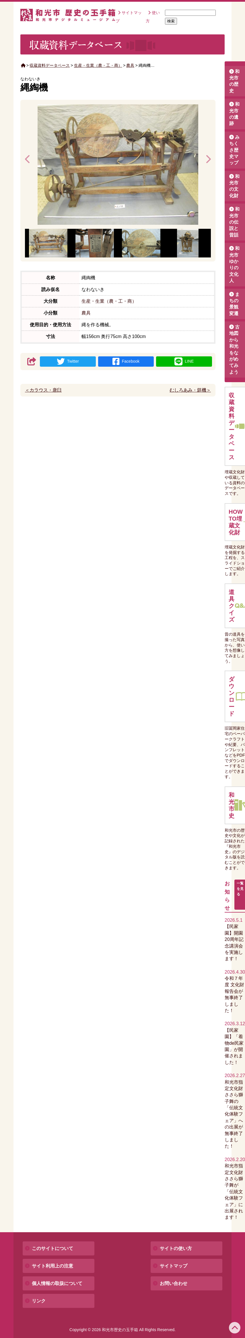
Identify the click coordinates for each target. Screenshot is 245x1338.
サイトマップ (173, 1265)
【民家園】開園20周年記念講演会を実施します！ (234, 939)
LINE (184, 362)
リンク (39, 1300)
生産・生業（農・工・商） (98, 65)
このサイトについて (52, 1248)
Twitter (68, 362)
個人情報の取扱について (57, 1283)
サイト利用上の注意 (52, 1265)
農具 (130, 65)
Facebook (125, 362)
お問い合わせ (173, 1283)
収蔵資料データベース (50, 65)
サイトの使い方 (176, 1248)
